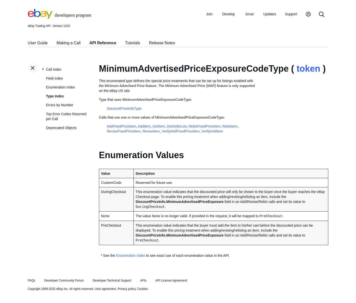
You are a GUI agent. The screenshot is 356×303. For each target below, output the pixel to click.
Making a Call (69, 43)
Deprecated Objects (61, 128)
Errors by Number (59, 105)
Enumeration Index (60, 87)
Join (209, 14)
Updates (269, 14)
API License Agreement (171, 280)
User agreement (105, 289)
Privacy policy (126, 289)
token (308, 69)
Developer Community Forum (64, 280)
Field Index (54, 78)
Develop (228, 14)
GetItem (159, 126)
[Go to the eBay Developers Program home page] (59, 18)
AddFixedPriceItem (121, 126)
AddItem (144, 126)
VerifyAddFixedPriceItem (181, 131)
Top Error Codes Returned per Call (66, 116)
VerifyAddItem (212, 131)
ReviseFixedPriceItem (123, 131)
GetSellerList (177, 126)
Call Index (53, 69)
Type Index (55, 96)
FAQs (31, 280)
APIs (143, 280)
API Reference (102, 43)
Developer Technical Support (111, 280)
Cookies (142, 289)
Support (291, 14)
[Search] (321, 15)
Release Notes (162, 43)
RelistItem (230, 126)
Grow (249, 14)
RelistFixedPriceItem (204, 126)
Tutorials (132, 43)
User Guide (38, 43)
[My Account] (308, 15)
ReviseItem (151, 131)
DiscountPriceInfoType (124, 108)
